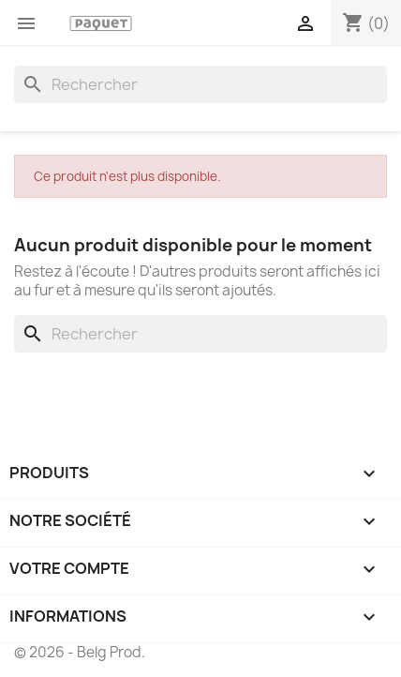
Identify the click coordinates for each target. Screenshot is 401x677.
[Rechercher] (200, 84)
